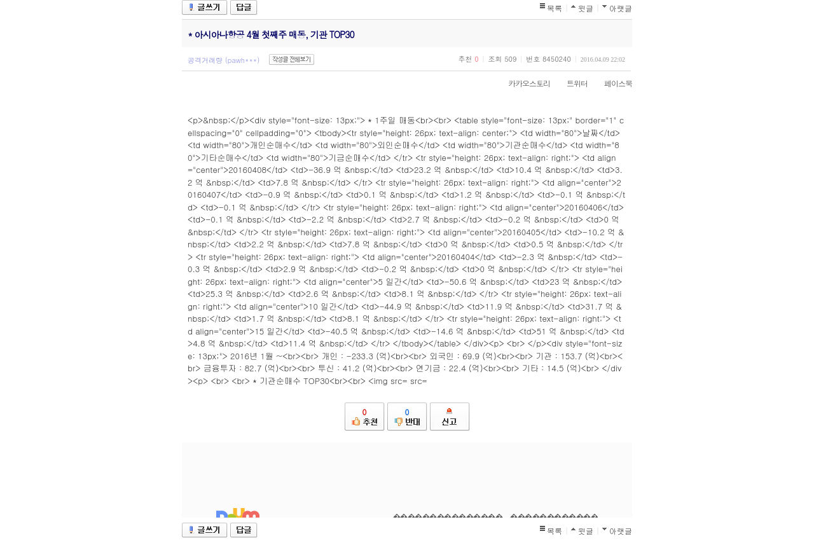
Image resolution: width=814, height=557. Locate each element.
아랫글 (620, 8)
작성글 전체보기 (291, 59)
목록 (554, 8)
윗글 (585, 8)
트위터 (571, 83)
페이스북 (611, 83)
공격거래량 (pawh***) (223, 60)
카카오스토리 (522, 83)
